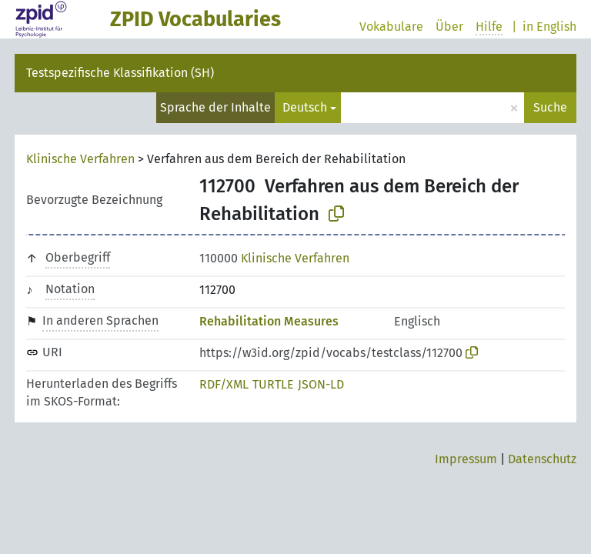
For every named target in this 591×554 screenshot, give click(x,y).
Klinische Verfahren (80, 159)
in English (549, 26)
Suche (550, 107)
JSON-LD (321, 384)
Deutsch (304, 107)
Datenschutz (542, 459)
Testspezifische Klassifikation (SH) (120, 72)
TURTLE (273, 384)
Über (449, 26)
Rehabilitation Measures (269, 321)
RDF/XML (224, 384)
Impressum (466, 459)
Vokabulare (391, 26)
